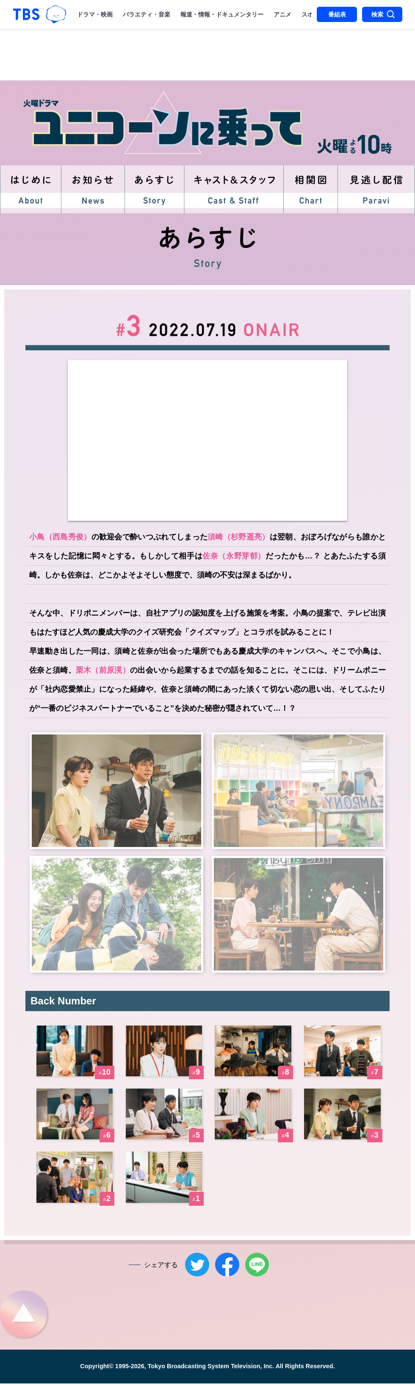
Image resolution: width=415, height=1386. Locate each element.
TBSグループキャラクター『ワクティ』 (56, 14)
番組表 (337, 14)
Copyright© (96, 1369)
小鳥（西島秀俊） (60, 537)
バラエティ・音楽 (146, 14)
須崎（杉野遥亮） (239, 537)
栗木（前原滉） (103, 670)
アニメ (282, 14)
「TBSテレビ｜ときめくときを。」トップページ (26, 14)
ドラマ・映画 (95, 14)
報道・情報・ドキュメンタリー (221, 14)
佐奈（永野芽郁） (234, 556)
